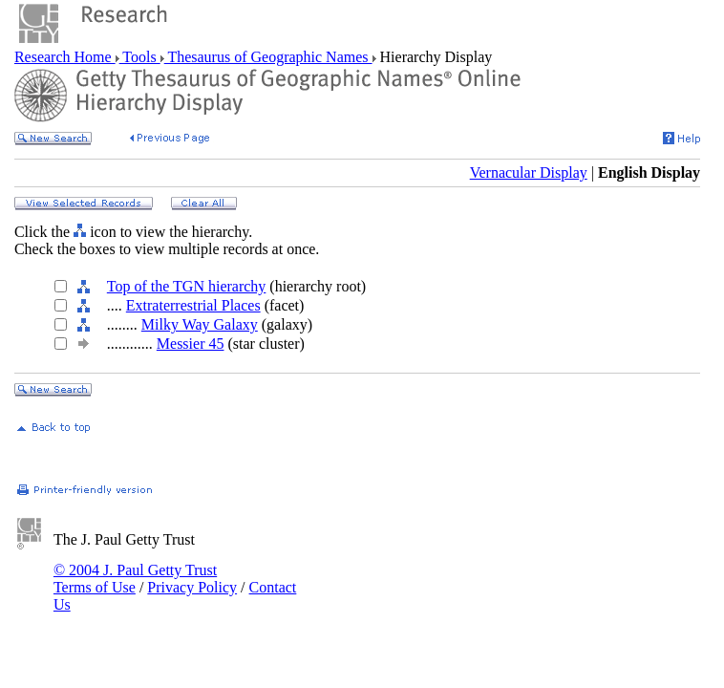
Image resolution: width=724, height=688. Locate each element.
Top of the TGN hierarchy (186, 286)
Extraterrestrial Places (193, 305)
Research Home (65, 57)
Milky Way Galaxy (199, 324)
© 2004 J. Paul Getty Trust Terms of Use (135, 578)
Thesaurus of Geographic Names (268, 57)
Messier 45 (190, 343)
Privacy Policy (192, 587)
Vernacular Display (528, 172)
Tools (139, 57)
